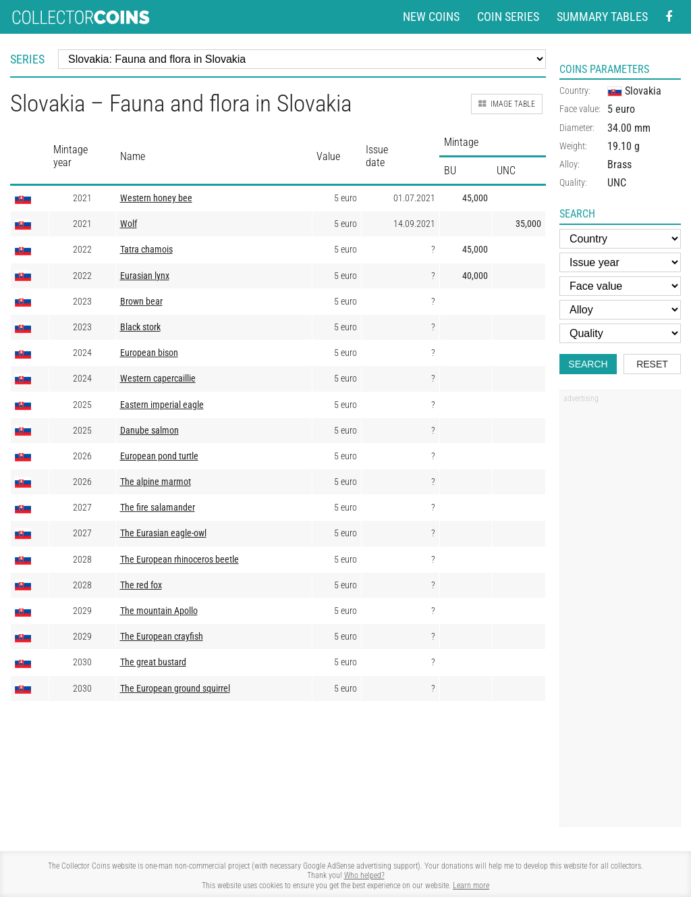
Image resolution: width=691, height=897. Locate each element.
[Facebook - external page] (669, 17)
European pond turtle (159, 456)
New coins (431, 16)
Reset (652, 364)
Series (27, 59)
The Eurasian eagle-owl (163, 533)
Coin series (508, 16)
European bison (149, 353)
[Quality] (620, 333)
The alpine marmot (155, 482)
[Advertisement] (620, 612)
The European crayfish (161, 636)
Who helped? (364, 875)
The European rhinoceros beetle (179, 559)
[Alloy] (620, 309)
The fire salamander (157, 507)
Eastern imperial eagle (162, 405)
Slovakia (634, 90)
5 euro (621, 109)
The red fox (141, 585)
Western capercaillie (158, 378)
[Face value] (620, 286)
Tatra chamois (146, 249)
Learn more (471, 885)
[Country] (620, 239)
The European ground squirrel (175, 688)
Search (587, 364)
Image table (506, 104)
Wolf (128, 224)
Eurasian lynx (144, 276)
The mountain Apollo (159, 611)
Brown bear (141, 301)
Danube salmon (149, 430)
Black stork (140, 327)
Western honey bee (156, 198)
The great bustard (153, 662)
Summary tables (602, 16)
